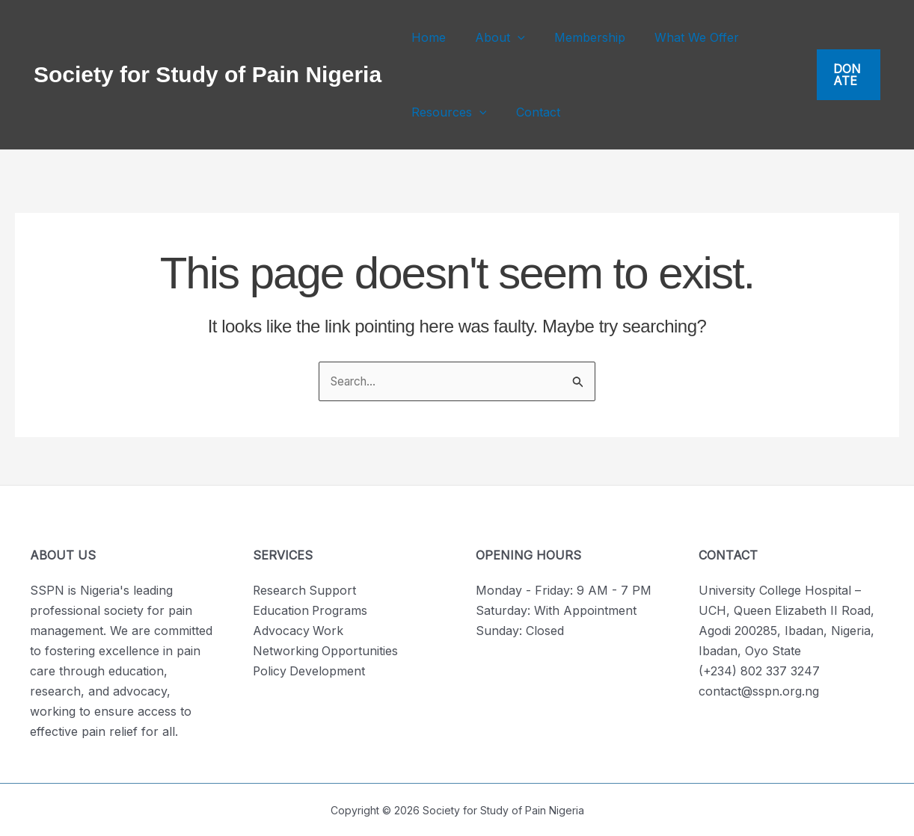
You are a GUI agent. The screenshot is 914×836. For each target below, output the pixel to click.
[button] (509, 37)
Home (425, 37)
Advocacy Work (298, 630)
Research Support (305, 590)
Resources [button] (446, 112)
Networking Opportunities (326, 650)
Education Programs (311, 610)
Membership (576, 37)
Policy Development (309, 670)
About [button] (492, 37)
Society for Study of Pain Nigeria (207, 74)
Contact (530, 112)
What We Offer (678, 37)
